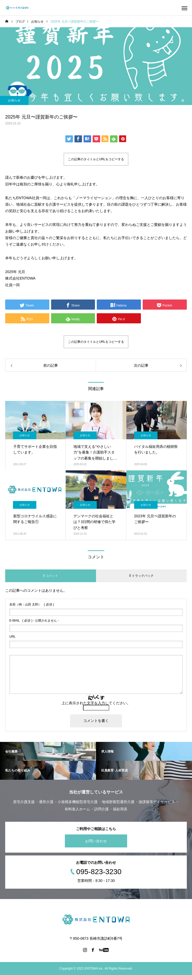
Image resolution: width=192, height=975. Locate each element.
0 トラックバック (141, 575)
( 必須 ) (31, 604)
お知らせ (14, 100)
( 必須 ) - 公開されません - (34, 620)
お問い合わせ (96, 841)
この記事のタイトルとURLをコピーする (96, 159)
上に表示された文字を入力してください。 (96, 703)
